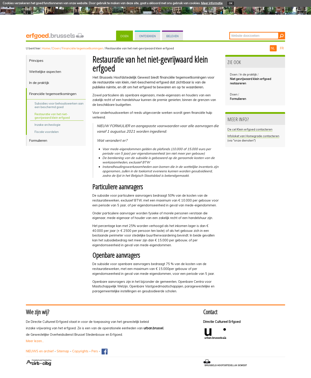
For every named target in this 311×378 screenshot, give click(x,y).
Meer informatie (212, 3)
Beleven (172, 36)
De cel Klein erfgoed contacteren (249, 129)
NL (273, 48)
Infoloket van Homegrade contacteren (253, 136)
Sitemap (63, 351)
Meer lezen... (35, 341)
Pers (94, 351)
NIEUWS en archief (40, 351)
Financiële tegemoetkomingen (82, 48)
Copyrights (80, 351)
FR (282, 48)
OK (230, 3)
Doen (124, 36)
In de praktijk (248, 74)
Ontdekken (147, 36)
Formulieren (238, 99)
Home (46, 48)
